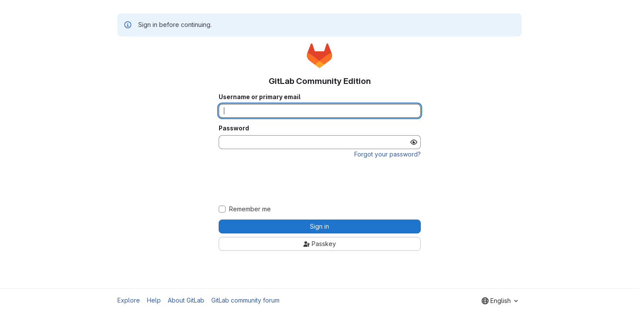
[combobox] (500, 301)
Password (234, 128)
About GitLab (186, 300)
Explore (128, 300)
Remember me (250, 209)
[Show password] (414, 142)
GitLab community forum (245, 300)
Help (154, 300)
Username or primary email (259, 96)
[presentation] (319, 182)
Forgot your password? (387, 154)
